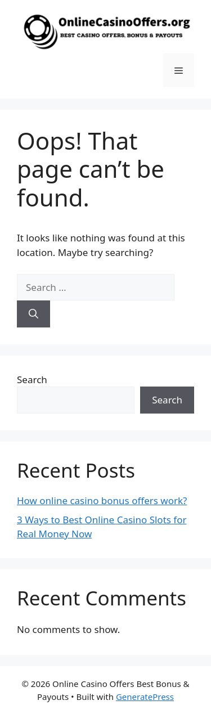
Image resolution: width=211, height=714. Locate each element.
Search (32, 379)
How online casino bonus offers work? (102, 500)
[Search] (33, 313)
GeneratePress (145, 696)
